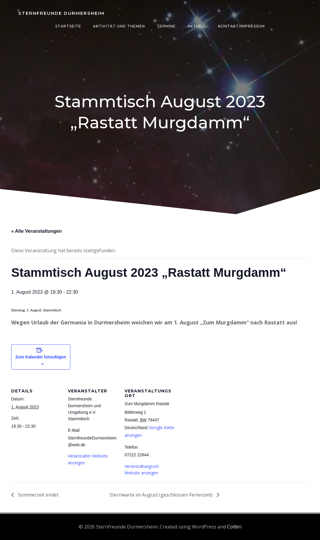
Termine (166, 26)
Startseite (68, 26)
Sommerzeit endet (37, 495)
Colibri (234, 526)
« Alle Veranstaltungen (36, 231)
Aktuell (196, 26)
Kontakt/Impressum (241, 26)
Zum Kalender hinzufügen (40, 357)
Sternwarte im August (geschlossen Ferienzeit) (162, 495)
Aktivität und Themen (119, 26)
